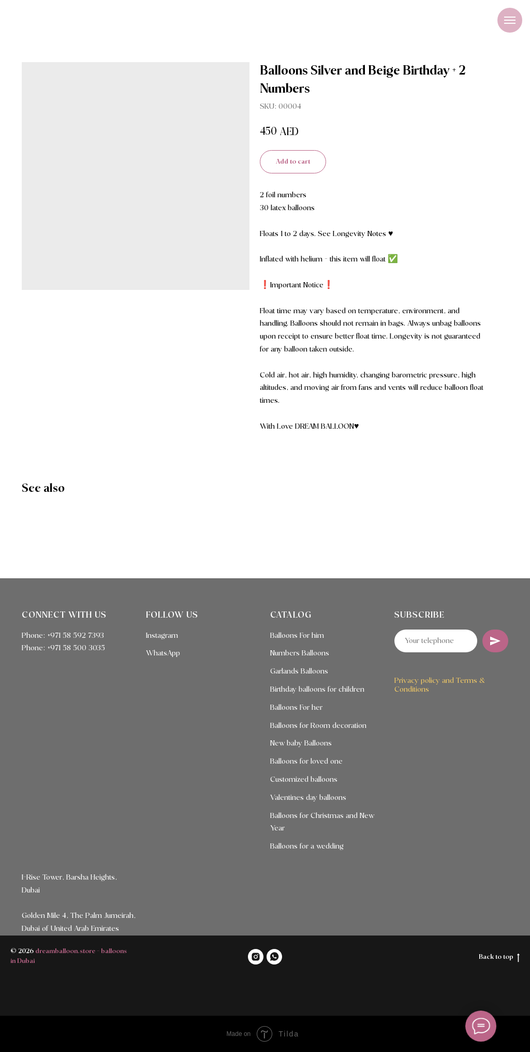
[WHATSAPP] (274, 957)
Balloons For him (297, 636)
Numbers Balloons (299, 653)
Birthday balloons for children (317, 689)
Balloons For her (296, 708)
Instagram (162, 636)
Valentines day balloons (308, 798)
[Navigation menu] (510, 20)
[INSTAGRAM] (255, 957)
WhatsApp (163, 653)
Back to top (499, 957)
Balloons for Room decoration (318, 726)
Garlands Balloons (299, 671)
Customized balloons (303, 780)
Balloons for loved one (306, 761)
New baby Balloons (301, 743)
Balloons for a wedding (307, 846)
